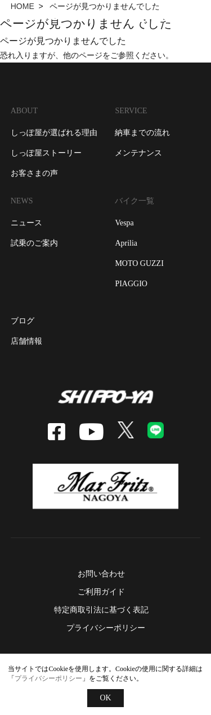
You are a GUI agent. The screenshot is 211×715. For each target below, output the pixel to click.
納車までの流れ (142, 132)
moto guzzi (139, 263)
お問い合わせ (101, 574)
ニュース (26, 223)
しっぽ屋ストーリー (46, 153)
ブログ (22, 321)
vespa (124, 223)
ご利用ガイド (101, 592)
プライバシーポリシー (105, 628)
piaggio (131, 283)
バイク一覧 (134, 201)
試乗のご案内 (34, 243)
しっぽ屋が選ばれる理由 (54, 132)
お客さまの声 (34, 173)
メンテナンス (138, 153)
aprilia (126, 243)
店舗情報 (26, 341)
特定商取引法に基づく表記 (101, 610)
